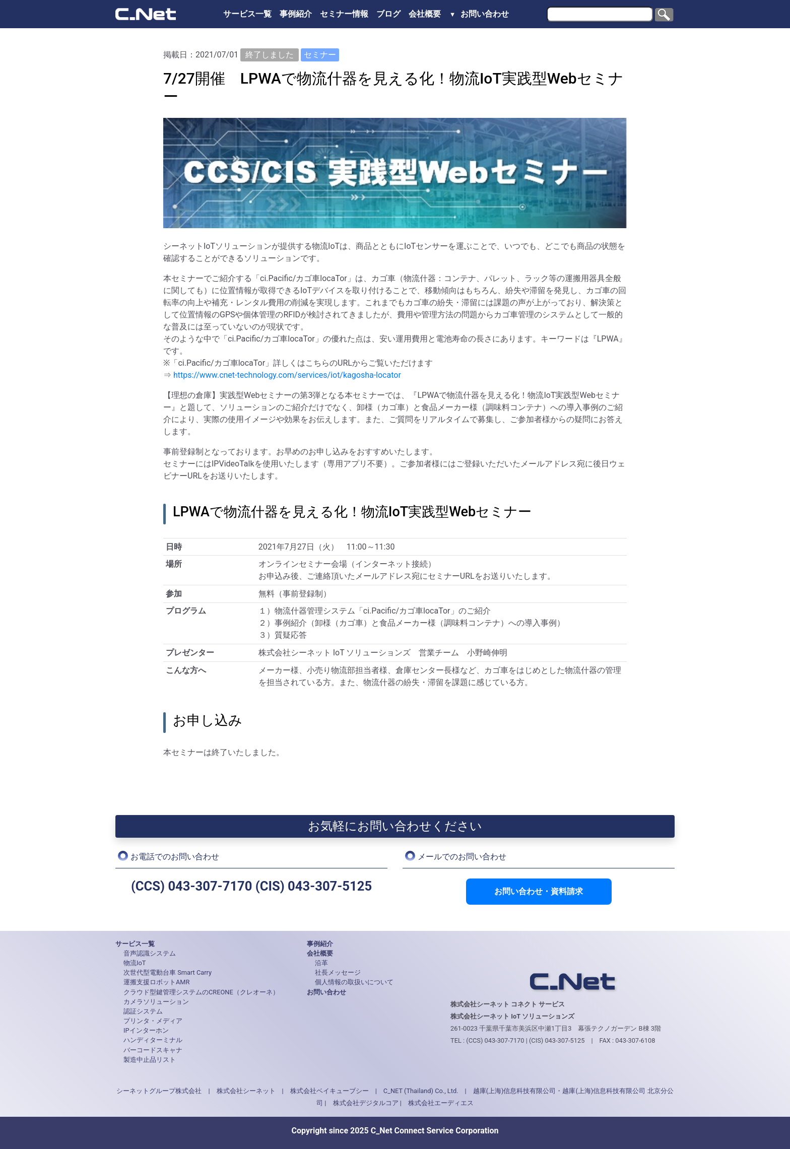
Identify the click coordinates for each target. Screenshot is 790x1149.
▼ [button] (452, 14)
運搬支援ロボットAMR (156, 982)
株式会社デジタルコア (366, 1103)
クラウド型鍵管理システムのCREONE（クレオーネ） (201, 992)
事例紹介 (296, 14)
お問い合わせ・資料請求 (538, 891)
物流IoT (134, 963)
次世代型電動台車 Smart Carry (167, 972)
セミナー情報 (344, 14)
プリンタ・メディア (152, 1021)
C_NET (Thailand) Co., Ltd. (420, 1091)
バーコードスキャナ (152, 1050)
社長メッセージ (338, 972)
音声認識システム (149, 953)
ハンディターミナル (152, 1040)
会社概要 (426, 14)
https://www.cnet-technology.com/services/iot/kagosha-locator (287, 375)
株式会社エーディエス (441, 1103)
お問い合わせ (484, 14)
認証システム (143, 1011)
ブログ (388, 14)
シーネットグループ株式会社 (159, 1091)
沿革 (321, 963)
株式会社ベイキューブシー (329, 1091)
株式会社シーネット (246, 1091)
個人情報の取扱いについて (354, 982)
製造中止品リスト (149, 1059)
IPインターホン (146, 1030)
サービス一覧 (247, 14)
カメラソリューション (156, 1001)
